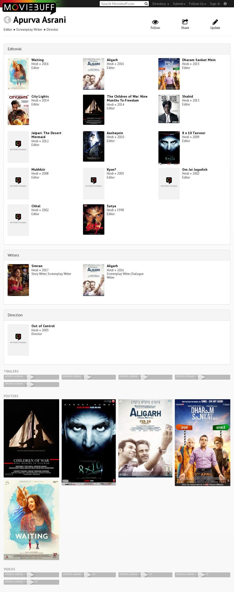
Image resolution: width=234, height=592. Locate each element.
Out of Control (43, 326)
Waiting (37, 60)
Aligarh (112, 60)
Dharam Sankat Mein (199, 60)
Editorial (15, 48)
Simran (36, 266)
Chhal (35, 206)
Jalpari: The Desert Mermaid (46, 135)
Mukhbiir (38, 169)
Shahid (187, 96)
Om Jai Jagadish (194, 169)
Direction (15, 314)
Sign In (215, 3)
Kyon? (111, 169)
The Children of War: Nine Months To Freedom (127, 98)
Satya (111, 206)
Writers (13, 255)
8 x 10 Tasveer (193, 133)
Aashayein (115, 133)
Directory (160, 3)
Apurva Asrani (39, 19)
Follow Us (197, 3)
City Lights (40, 96)
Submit (179, 3)
